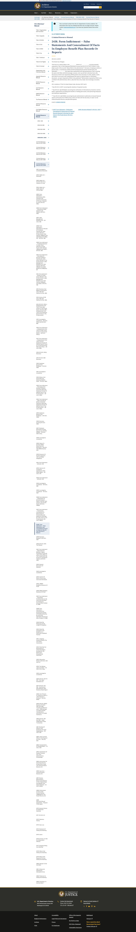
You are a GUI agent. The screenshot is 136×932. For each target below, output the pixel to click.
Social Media (86, 903)
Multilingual (90, 915)
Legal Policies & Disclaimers (59, 918)
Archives (36, 922)
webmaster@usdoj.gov (69, 27)
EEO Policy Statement (75, 924)
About (36, 915)
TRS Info (70, 905)
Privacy (54, 922)
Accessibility (55, 915)
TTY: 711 (63, 905)
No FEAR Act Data (74, 920)
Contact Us (99, 4)
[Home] (45, 8)
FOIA (35, 925)
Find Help (93, 4)
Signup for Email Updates (91, 901)
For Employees (56, 925)
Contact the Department (66, 901)
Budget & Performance (40, 918)
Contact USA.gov (92, 926)
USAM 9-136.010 (60, 102)
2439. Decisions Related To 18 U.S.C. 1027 (89, 109)
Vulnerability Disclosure (75, 927)
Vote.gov (90, 918)
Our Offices (86, 4)
